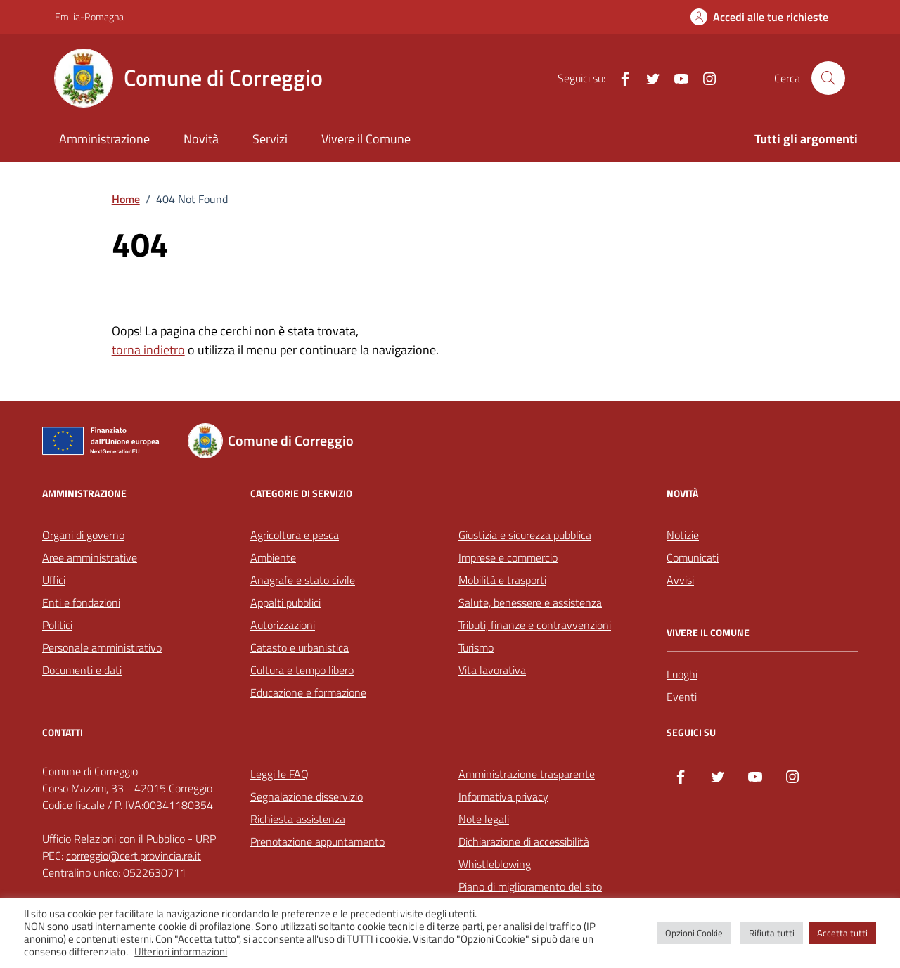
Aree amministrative (89, 557)
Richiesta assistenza (297, 819)
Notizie (683, 535)
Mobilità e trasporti (502, 580)
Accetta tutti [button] (842, 933)
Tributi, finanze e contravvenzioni (534, 625)
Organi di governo (83, 535)
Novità (201, 138)
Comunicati (693, 557)
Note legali (483, 819)
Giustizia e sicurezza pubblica (524, 535)
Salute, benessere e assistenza (530, 602)
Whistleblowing (494, 864)
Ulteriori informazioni (180, 952)
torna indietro (148, 349)
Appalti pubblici (285, 602)
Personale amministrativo (102, 647)
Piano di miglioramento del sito (530, 886)
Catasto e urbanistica (299, 647)
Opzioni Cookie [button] (694, 933)
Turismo (476, 647)
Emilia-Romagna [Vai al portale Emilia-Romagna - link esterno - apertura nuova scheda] (89, 16)
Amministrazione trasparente (526, 774)
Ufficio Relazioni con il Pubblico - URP (129, 838)
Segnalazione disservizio (306, 796)
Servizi (270, 138)
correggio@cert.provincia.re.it (133, 855)
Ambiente (273, 557)
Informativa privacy (503, 796)
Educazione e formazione (308, 692)
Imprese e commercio (508, 557)
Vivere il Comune (366, 138)
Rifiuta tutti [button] (772, 933)
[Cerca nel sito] (828, 78)
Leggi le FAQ (279, 774)
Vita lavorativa (492, 670)
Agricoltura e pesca (294, 535)
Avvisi (680, 580)
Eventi (682, 696)
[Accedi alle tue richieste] (759, 17)
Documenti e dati (82, 670)
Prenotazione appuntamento (317, 841)
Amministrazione (104, 138)
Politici (57, 625)
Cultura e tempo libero (302, 670)
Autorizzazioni (282, 625)
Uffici (53, 580)
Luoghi (682, 674)
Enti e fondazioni (81, 602)
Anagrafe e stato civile (302, 580)
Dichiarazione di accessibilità (523, 841)
